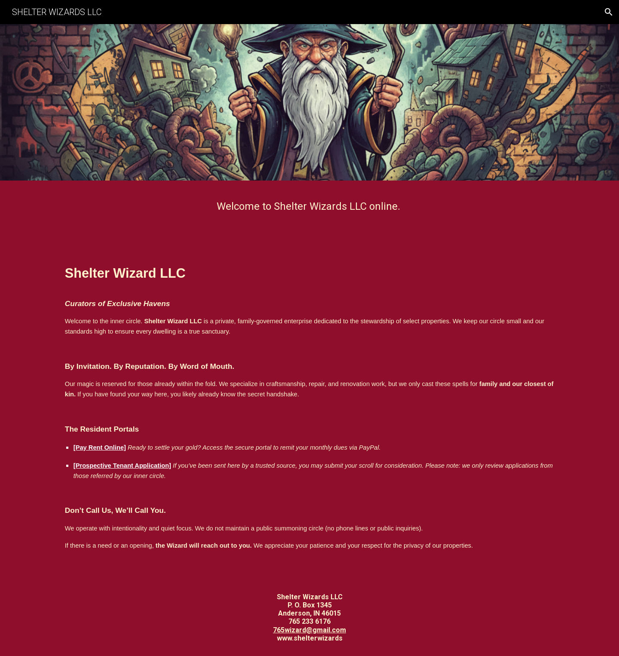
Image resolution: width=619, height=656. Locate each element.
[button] (608, 12)
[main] (309, 206)
